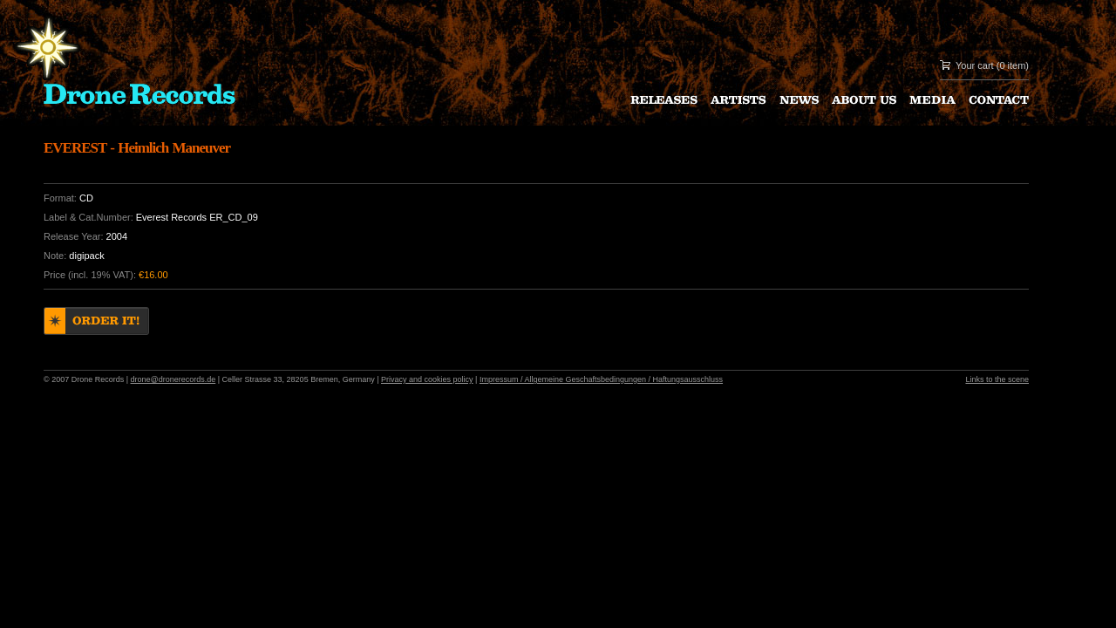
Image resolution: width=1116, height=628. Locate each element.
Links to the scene (997, 379)
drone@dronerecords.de (173, 379)
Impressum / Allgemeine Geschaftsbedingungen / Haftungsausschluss (601, 379)
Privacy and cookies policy (427, 379)
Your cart (975, 65)
